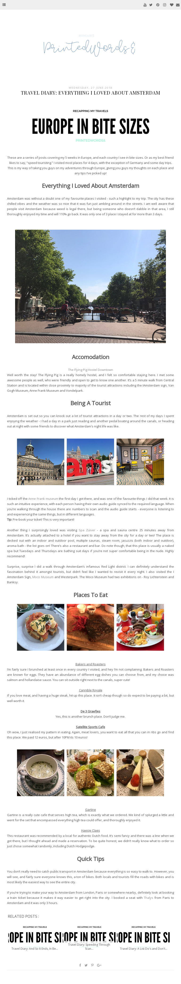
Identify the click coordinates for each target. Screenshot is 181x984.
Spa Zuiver (87, 530)
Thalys (148, 898)
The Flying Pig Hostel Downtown (90, 370)
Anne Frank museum (43, 498)
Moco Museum (42, 577)
